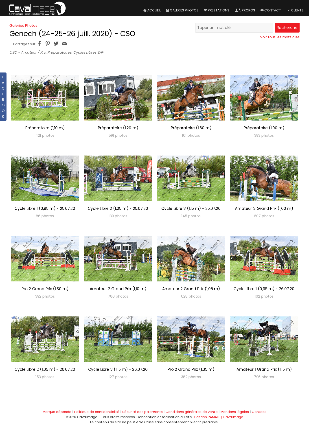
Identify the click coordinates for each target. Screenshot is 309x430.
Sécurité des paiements (142, 411)
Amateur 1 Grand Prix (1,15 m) (264, 369)
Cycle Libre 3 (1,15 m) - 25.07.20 (191, 208)
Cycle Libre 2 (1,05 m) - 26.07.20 (45, 369)
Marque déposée (57, 411)
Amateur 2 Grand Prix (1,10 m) (118, 289)
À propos (244, 10)
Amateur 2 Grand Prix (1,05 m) (191, 289)
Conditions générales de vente (192, 411)
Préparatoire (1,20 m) (118, 128)
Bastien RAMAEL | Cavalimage (218, 417)
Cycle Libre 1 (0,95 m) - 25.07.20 (45, 208)
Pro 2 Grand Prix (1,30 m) (45, 289)
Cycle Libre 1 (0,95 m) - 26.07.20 (264, 289)
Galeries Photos (182, 10)
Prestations (216, 10)
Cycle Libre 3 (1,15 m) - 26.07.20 (118, 369)
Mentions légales (235, 411)
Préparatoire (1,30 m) (191, 128)
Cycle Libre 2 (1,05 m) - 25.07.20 (118, 208)
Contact (270, 10)
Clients (295, 10)
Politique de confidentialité (96, 411)
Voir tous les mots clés (280, 37)
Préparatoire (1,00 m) (264, 128)
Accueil (151, 10)
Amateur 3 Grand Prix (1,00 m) (264, 208)
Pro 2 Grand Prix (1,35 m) (191, 369)
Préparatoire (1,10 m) (45, 128)
